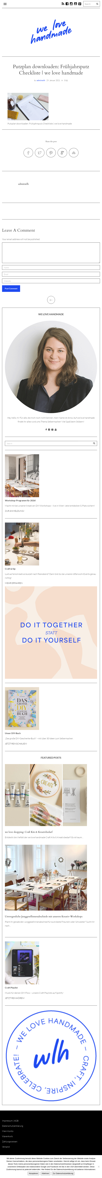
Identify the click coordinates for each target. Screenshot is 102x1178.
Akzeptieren (33, 1173)
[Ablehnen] (98, 1166)
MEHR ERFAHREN (14, 583)
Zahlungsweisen (9, 1141)
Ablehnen (45, 1173)
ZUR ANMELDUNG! (14, 511)
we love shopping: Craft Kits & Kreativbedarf (28, 832)
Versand (6, 1146)
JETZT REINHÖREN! (15, 998)
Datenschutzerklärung (12, 1126)
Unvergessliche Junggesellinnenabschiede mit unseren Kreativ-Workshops (43, 916)
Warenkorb (7, 1136)
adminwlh (41, 80)
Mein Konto (7, 1131)
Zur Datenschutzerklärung (63, 1173)
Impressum (7, 1120)
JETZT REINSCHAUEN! (16, 743)
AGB (16, 1120)
